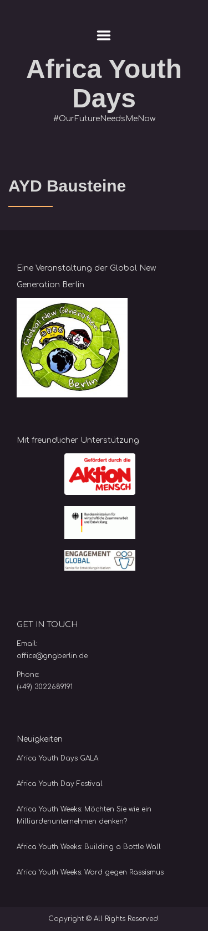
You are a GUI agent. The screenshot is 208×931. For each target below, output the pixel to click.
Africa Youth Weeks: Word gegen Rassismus (90, 872)
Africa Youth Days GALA (57, 758)
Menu (104, 35)
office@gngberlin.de (52, 656)
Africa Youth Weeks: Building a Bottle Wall (89, 847)
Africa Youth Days (104, 83)
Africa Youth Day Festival (60, 784)
